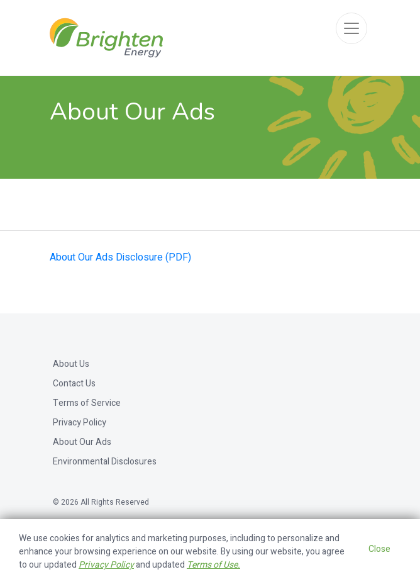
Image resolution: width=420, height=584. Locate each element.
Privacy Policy (79, 422)
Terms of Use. (213, 564)
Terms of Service (87, 403)
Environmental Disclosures (105, 461)
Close (379, 549)
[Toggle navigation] (351, 28)
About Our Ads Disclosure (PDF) (120, 257)
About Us (71, 364)
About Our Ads (82, 442)
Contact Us (74, 383)
